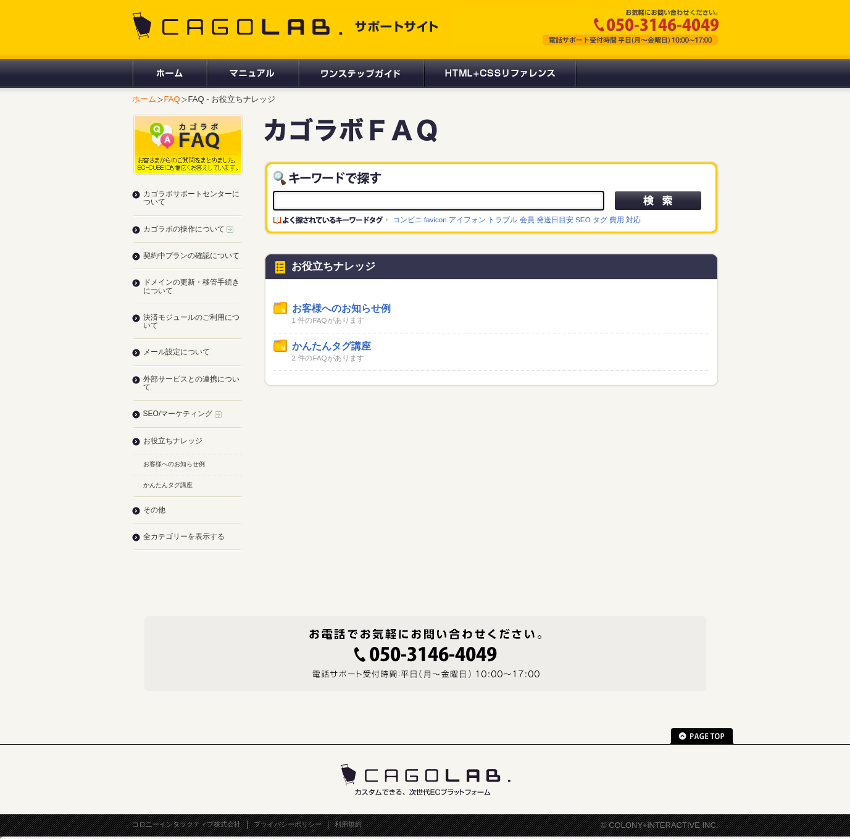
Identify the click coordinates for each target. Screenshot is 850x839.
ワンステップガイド (360, 73)
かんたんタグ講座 (331, 346)
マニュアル (252, 73)
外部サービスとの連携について (191, 383)
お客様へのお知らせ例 (341, 308)
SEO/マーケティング (182, 413)
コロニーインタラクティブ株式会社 (186, 824)
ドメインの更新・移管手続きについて (191, 286)
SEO (583, 219)
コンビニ (407, 219)
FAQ (172, 99)
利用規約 (348, 824)
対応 (633, 219)
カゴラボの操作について (188, 229)
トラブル (502, 219)
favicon (435, 219)
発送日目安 (554, 219)
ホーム (169, 73)
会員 (527, 219)
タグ (600, 219)
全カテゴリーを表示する (184, 536)
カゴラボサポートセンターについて (191, 198)
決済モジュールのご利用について (191, 321)
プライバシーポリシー (288, 824)
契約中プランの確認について (191, 255)
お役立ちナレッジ (172, 440)
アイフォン (467, 219)
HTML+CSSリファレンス (500, 73)
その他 (154, 510)
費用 (616, 219)
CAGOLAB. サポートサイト (286, 26)
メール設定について (176, 352)
